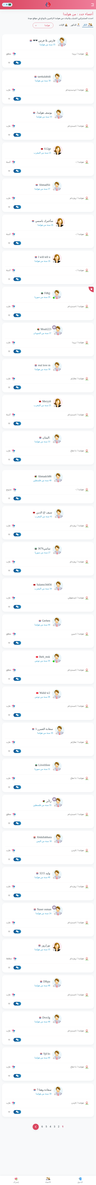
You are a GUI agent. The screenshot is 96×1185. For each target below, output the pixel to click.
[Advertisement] (48, 486)
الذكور (75, 25)
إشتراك (16, 1180)
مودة (48, 4)
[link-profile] (48, 42)
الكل (87, 25)
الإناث (63, 25)
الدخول (80, 1180)
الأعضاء (48, 1180)
